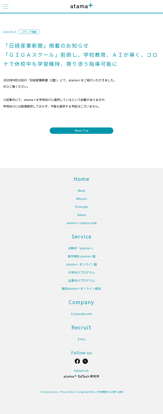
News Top (81, 130)
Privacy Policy (67, 392)
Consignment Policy (86, 392)
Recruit (81, 327)
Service (82, 236)
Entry (82, 339)
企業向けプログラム (81, 280)
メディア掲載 (29, 32)
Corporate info (81, 314)
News (81, 190)
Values (81, 215)
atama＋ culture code (81, 223)
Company (81, 302)
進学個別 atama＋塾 (82, 256)
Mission (81, 198)
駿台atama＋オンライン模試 (81, 288)
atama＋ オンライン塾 (81, 264)
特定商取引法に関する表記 (110, 392)
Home (81, 178)
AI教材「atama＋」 (81, 248)
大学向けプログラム (81, 272)
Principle (81, 207)
